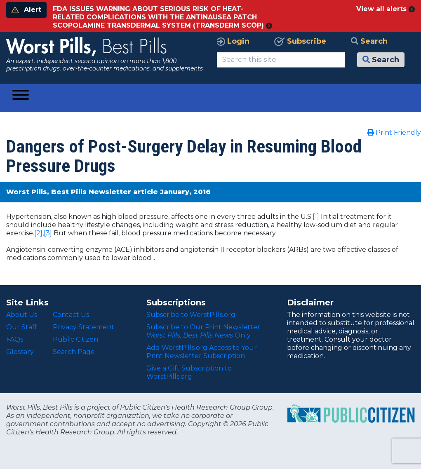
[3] (48, 233)
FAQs (14, 339)
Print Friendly (394, 132)
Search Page (74, 352)
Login (233, 41)
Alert (26, 10)
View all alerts (385, 9)
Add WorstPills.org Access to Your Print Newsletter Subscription (201, 352)
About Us (21, 315)
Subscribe (300, 41)
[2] (38, 233)
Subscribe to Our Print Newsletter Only (203, 331)
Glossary (20, 352)
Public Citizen (75, 339)
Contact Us (71, 315)
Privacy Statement (83, 327)
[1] (316, 216)
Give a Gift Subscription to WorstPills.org (189, 372)
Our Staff (21, 327)
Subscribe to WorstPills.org (190, 315)
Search (369, 41)
